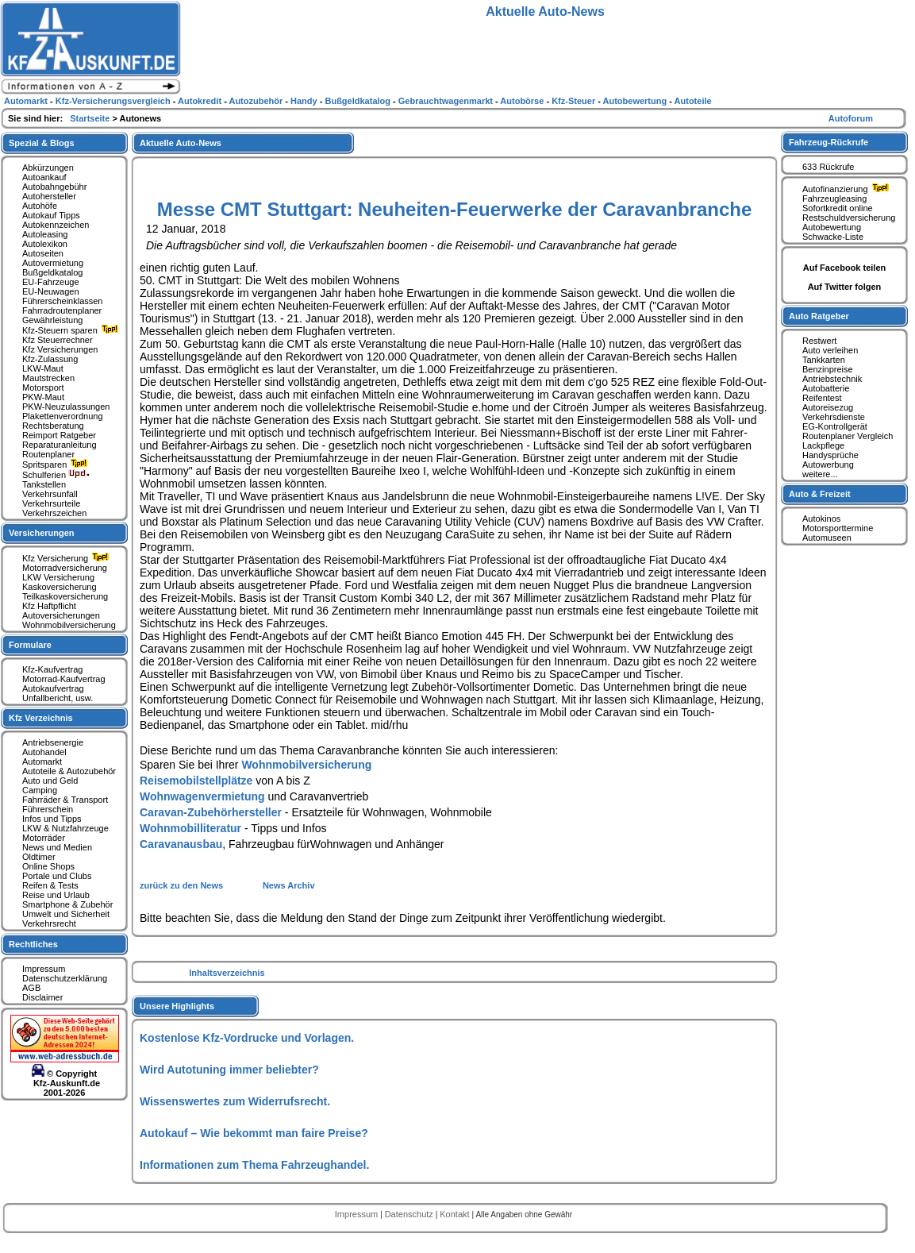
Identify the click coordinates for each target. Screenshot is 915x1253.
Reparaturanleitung (59, 444)
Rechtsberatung (53, 425)
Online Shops (48, 866)
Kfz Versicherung (67, 558)
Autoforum (850, 118)
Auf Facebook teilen (844, 267)
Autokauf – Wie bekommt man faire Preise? (254, 1133)
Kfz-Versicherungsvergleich (114, 101)
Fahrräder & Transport (65, 799)
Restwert (819, 340)
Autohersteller (49, 196)
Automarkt (42, 761)
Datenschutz (410, 1214)
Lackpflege (823, 445)
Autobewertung (831, 227)
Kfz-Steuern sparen (72, 330)
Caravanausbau (181, 844)
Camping (39, 790)
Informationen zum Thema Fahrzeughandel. (254, 1165)
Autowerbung (828, 464)
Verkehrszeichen (54, 513)
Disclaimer (42, 997)
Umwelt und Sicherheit (66, 914)
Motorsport (43, 387)
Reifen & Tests (50, 885)
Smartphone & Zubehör (67, 904)
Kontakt (455, 1214)
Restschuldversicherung (848, 217)
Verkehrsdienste (833, 417)
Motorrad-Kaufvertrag (64, 679)
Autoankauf (44, 177)
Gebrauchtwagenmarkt (446, 101)
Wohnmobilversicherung (306, 764)
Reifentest (822, 398)
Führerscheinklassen (62, 301)
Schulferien (56, 475)
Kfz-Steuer (575, 101)
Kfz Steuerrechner (57, 340)
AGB (31, 988)
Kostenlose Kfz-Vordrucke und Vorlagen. (247, 1037)
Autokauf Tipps (51, 215)
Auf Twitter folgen (845, 286)
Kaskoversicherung (59, 587)
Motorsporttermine (837, 528)
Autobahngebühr (54, 186)
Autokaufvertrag (53, 688)
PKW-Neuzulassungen (66, 406)
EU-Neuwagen (50, 291)
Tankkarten (823, 359)
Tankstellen (44, 484)
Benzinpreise (827, 369)
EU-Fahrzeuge (50, 282)
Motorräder (43, 837)
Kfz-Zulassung (50, 359)
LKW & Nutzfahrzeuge (65, 828)
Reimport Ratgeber (59, 435)
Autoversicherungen (61, 615)
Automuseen (827, 537)
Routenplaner (48, 454)
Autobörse (523, 101)
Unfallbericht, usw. (57, 698)
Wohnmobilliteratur (190, 828)
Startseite (91, 118)
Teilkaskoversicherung (65, 596)
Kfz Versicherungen (60, 349)
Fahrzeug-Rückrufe (828, 142)
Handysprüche (830, 455)
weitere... (820, 474)
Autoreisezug (827, 407)
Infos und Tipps (52, 818)
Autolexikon (44, 244)
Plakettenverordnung (62, 416)
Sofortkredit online (837, 208)
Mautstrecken (48, 378)
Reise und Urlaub (56, 895)
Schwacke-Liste (832, 236)
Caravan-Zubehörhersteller (211, 812)
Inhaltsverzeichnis (226, 972)
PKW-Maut (43, 397)
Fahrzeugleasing (834, 198)
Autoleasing (45, 234)
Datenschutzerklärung (64, 978)
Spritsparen (56, 464)
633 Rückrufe (828, 167)
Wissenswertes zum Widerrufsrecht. (235, 1101)
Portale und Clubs (56, 876)
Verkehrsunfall (50, 494)
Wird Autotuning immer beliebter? (229, 1069)
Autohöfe (39, 205)
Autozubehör (257, 101)
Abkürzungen (48, 167)
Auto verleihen (830, 350)
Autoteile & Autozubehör (69, 771)
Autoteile (693, 101)
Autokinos (821, 518)
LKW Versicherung (58, 577)
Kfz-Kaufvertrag (52, 669)
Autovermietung (52, 263)
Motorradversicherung (64, 568)
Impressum (43, 968)
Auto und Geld (50, 780)
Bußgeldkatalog (52, 272)
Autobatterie (825, 388)
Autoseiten (42, 253)
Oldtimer (39, 857)
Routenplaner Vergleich (847, 436)
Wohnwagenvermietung (202, 796)
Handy (305, 101)
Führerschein (47, 809)
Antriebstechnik (832, 379)
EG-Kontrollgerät (834, 426)
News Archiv (289, 885)
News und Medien (57, 847)
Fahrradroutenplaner (62, 310)
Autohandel (44, 752)
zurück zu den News (182, 885)
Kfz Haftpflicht (49, 606)
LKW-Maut (42, 368)
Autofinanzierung (847, 189)
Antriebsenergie (52, 742)
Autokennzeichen (55, 224)
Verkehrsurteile (51, 503)
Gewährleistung (52, 320)
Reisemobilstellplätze (196, 780)
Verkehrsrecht (49, 923)
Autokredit (201, 101)
